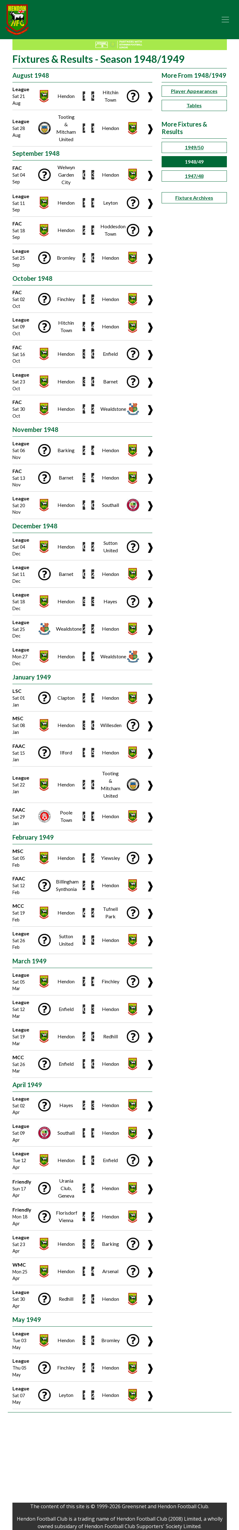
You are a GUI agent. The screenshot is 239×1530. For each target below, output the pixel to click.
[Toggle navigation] (225, 19)
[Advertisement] (119, 1459)
